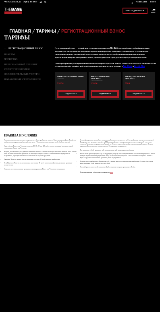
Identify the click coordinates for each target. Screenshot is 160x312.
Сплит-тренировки (16, 69)
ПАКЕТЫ (9, 54)
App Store (127, 66)
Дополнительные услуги (21, 74)
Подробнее (71, 94)
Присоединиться (135, 10)
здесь (111, 172)
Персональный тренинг (20, 64)
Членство (10, 59)
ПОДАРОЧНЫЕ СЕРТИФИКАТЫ (22, 79)
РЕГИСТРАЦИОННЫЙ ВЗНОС (25, 48)
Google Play (139, 66)
